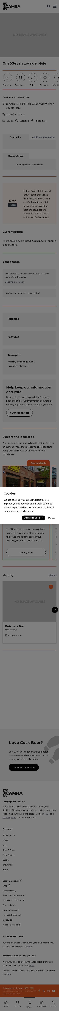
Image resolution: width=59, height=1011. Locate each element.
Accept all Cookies (33, 517)
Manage (51, 518)
